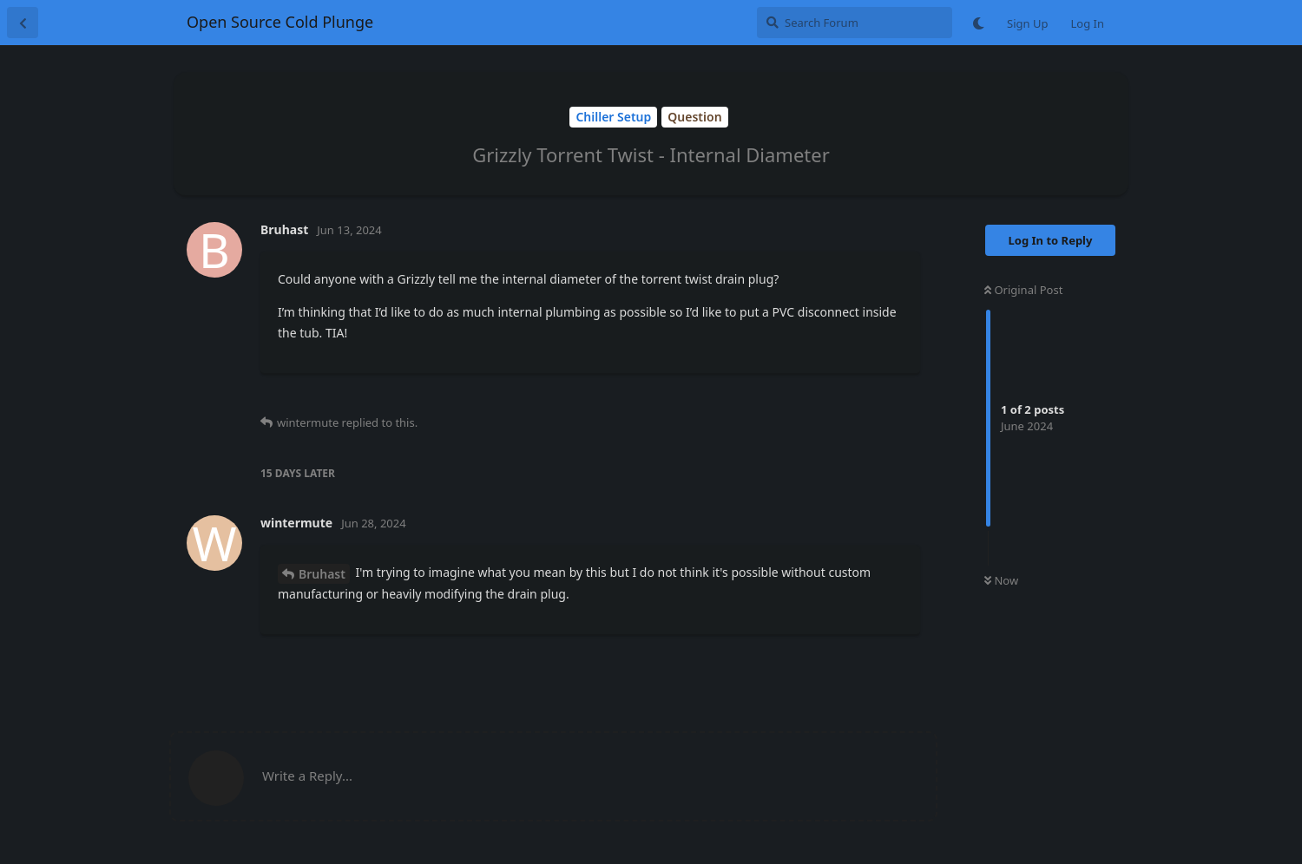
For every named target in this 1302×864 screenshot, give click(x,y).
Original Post (1023, 290)
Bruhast (322, 574)
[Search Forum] (854, 22)
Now (1001, 580)
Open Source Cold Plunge (280, 21)
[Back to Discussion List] (22, 22)
